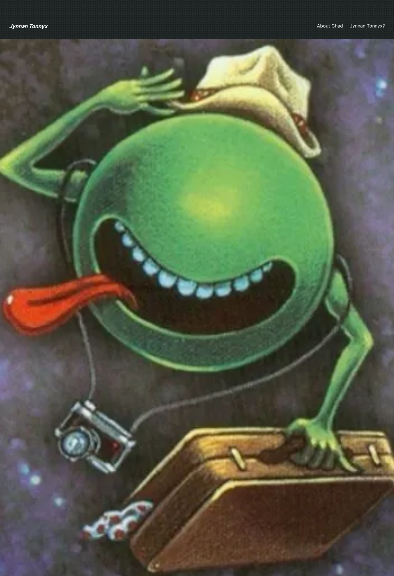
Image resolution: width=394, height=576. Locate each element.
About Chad (330, 26)
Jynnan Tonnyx (28, 26)
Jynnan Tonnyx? (367, 26)
